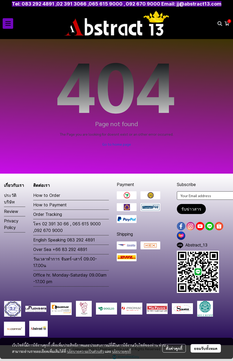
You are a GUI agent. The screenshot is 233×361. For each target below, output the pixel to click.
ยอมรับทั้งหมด (205, 348)
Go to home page (116, 144)
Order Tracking (47, 214)
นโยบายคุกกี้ (121, 351)
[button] (220, 23)
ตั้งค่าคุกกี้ (174, 348)
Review (11, 211)
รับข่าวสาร (191, 209)
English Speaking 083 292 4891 (64, 240)
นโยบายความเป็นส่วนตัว (85, 351)
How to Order (46, 195)
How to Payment (50, 204)
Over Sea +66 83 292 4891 (60, 249)
